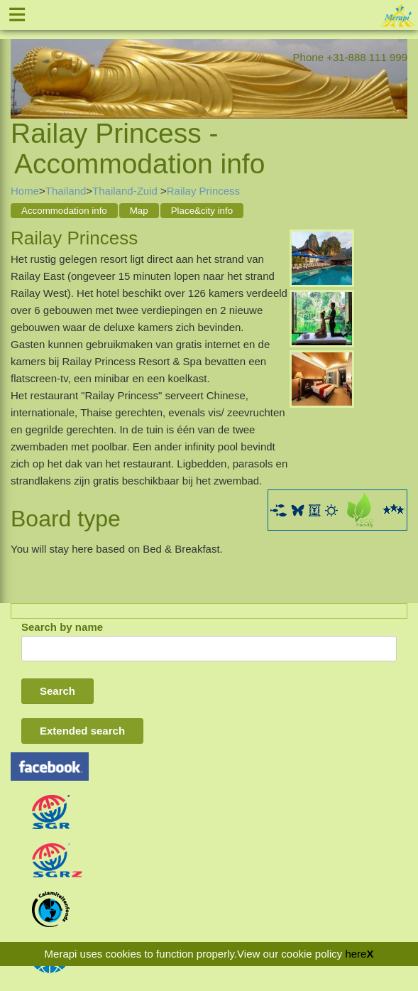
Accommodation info (64, 210)
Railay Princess (203, 191)
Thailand (66, 191)
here (355, 954)
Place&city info (202, 210)
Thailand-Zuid (126, 191)
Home (25, 191)
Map (139, 210)
